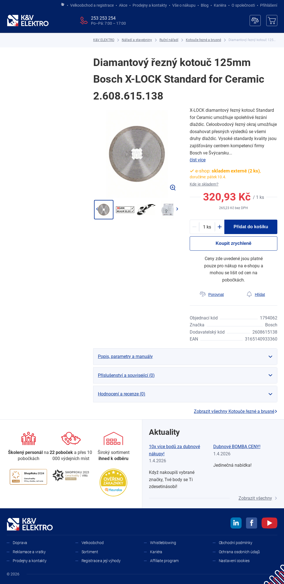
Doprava (20, 542)
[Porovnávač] (255, 20)
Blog (205, 5)
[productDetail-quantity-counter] (207, 227)
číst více (198, 159)
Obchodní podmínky (235, 542)
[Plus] (219, 227)
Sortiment (90, 552)
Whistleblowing (163, 542)
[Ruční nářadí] (168, 40)
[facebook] (251, 523)
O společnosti (243, 5)
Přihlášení (267, 5)
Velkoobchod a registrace (92, 5)
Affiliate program (164, 560)
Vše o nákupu (184, 5)
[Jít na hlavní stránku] (62, 4)
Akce (123, 5)
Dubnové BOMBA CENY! (236, 446)
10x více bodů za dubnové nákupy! (174, 450)
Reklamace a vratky (29, 552)
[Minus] (194, 227)
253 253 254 (103, 18)
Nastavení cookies (234, 560)
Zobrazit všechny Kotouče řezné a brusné (235, 411)
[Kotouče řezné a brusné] (203, 40)
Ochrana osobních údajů (239, 552)
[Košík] (271, 20)
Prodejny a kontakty (150, 5)
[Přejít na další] (177, 209)
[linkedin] (236, 523)
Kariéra (220, 5)
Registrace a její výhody (101, 560)
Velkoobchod (93, 542)
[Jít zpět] (96, 209)
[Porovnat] (212, 294)
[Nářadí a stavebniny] (137, 40)
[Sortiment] (113, 447)
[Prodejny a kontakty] (71, 447)
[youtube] (269, 523)
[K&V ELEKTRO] (27, 20)
